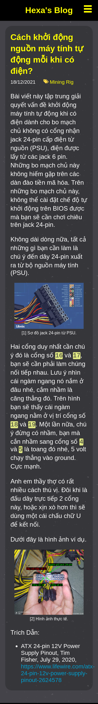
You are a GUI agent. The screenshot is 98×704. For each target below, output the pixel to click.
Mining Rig (62, 82)
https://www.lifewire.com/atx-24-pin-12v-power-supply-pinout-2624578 (58, 674)
